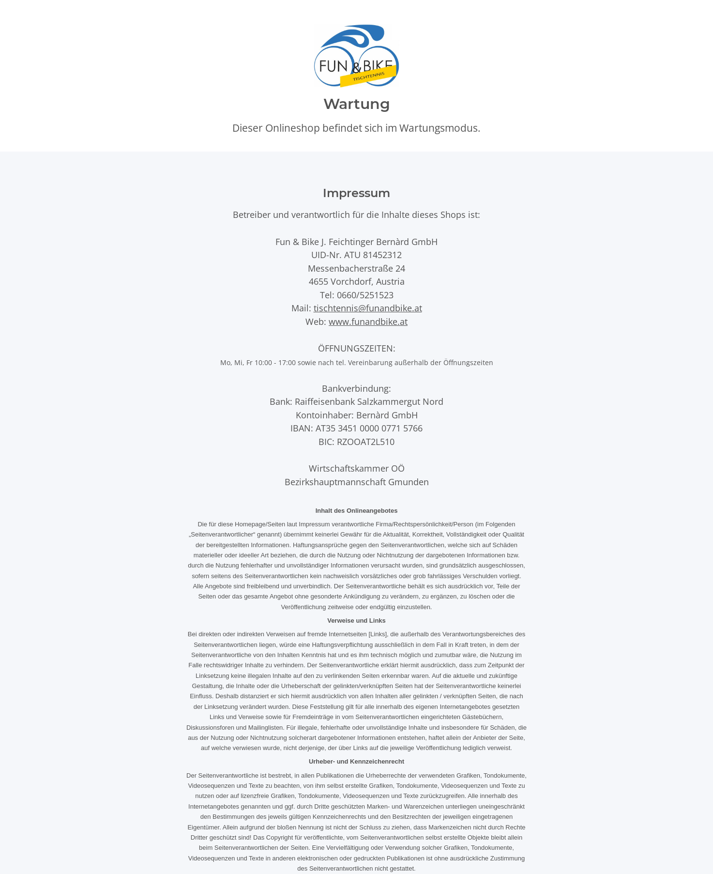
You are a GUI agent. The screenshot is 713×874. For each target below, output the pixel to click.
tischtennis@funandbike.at (368, 308)
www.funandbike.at (368, 321)
